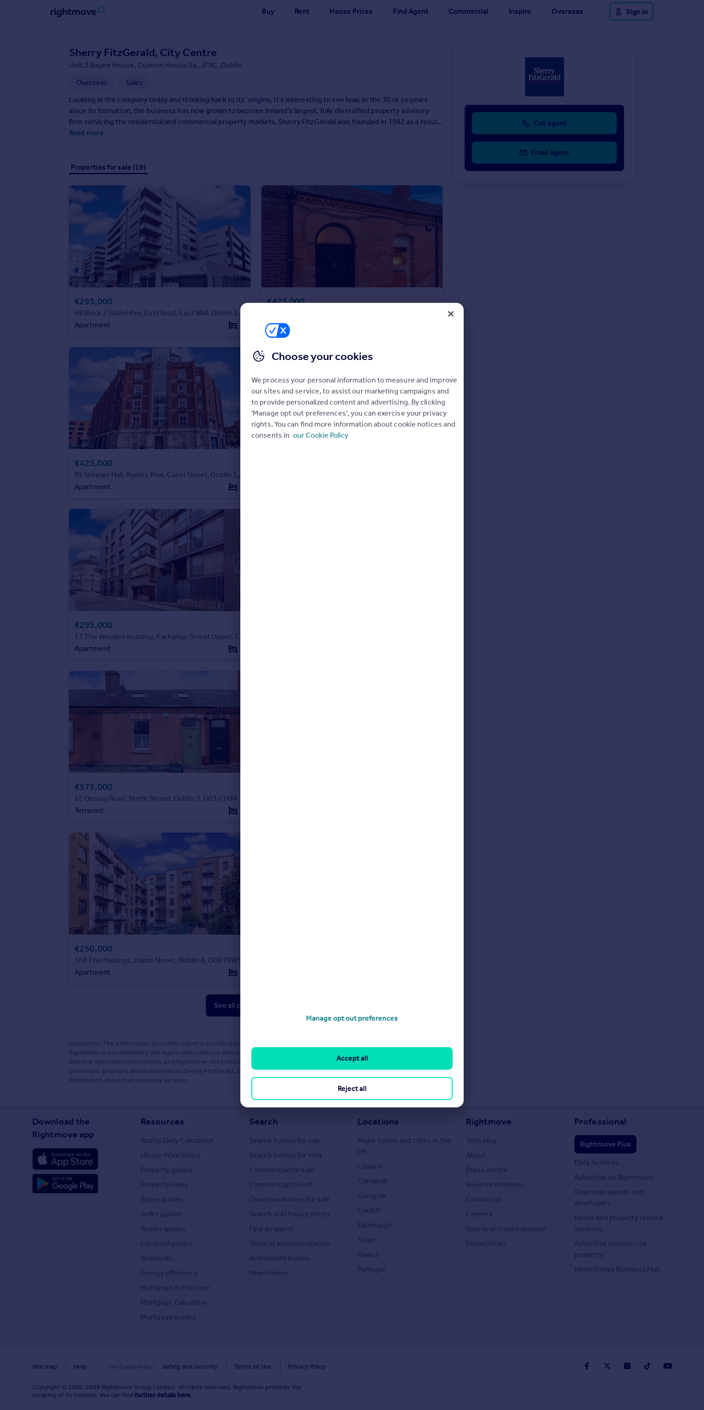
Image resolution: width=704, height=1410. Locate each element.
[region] (352, 705)
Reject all (352, 1088)
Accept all (352, 1058)
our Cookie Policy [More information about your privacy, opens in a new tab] (320, 435)
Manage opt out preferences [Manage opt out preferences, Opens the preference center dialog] (352, 1018)
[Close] (451, 313)
